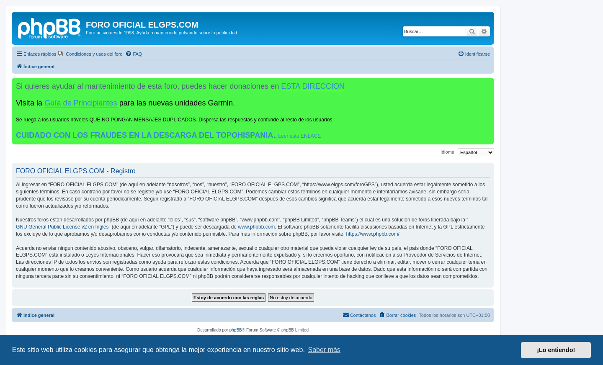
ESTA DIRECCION (313, 86)
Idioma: (448, 151)
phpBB (235, 330)
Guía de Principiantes (80, 103)
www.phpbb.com (256, 227)
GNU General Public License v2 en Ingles (62, 227)
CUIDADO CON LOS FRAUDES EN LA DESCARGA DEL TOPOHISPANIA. (146, 135)
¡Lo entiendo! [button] (556, 350)
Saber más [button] (324, 349)
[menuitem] (90, 54)
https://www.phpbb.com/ (372, 234)
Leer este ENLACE (299, 136)
